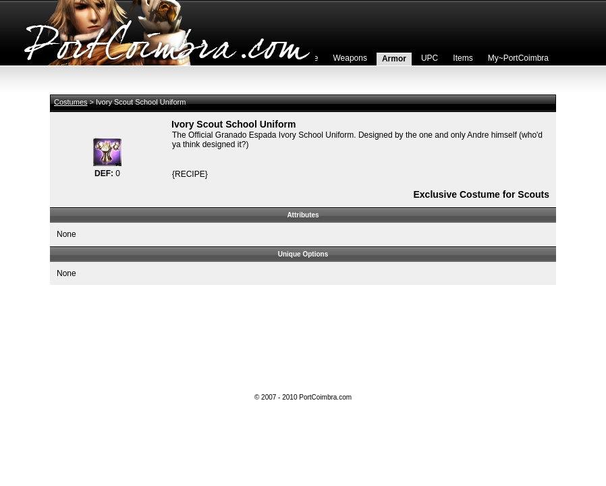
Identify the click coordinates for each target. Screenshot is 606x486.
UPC (429, 58)
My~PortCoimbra (518, 58)
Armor (394, 58)
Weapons (349, 58)
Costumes (71, 102)
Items (462, 58)
